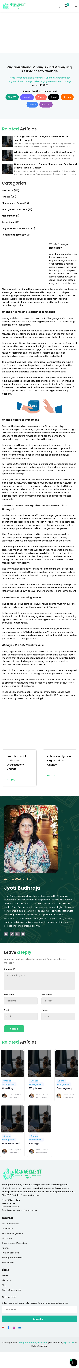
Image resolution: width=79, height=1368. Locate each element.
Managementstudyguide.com (33, 1342)
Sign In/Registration (11, 1290)
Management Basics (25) (15, 203)
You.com (46, 104)
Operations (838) (11, 222)
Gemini (32, 104)
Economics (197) (10, 190)
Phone (45, 1010)
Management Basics (12, 1257)
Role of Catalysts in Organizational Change (59, 766)
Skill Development (11, 1223)
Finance (6, 1247)
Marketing (7, 1238)
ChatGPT (12, 97)
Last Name (47, 994)
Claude (41, 97)
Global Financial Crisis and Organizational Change (19, 768)
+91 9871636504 (12, 1207)
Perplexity (26, 97)
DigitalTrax (68, 1342)
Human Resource (10, 1252)
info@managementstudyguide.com (22, 1210)
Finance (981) (9, 196)
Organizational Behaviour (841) (18, 228)
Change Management (57, 77)
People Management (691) (16, 234)
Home (12, 77)
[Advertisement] (39, 32)
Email (6, 1010)
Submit (14, 1028)
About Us (6, 1280)
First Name (9, 994)
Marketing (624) (10, 215)
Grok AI (53, 97)
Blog (4, 1285)
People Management (12, 1233)
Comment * (9, 969)
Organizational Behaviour (30, 77)
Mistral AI (67, 97)
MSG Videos (8, 1262)
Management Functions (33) (17, 209)
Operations (7, 1228)
